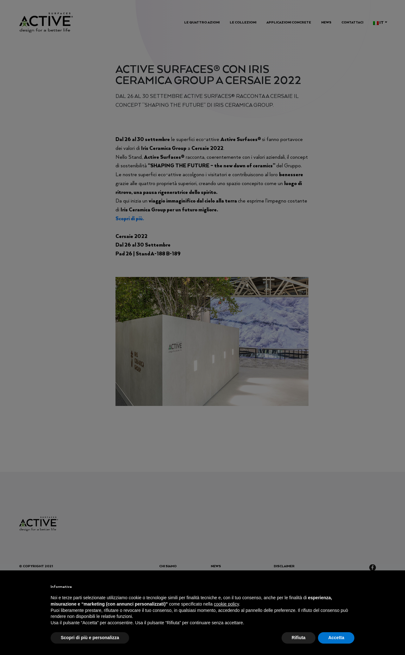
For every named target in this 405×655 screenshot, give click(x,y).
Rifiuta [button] (299, 637)
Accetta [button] (336, 637)
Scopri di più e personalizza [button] (90, 637)
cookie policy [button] (226, 604)
